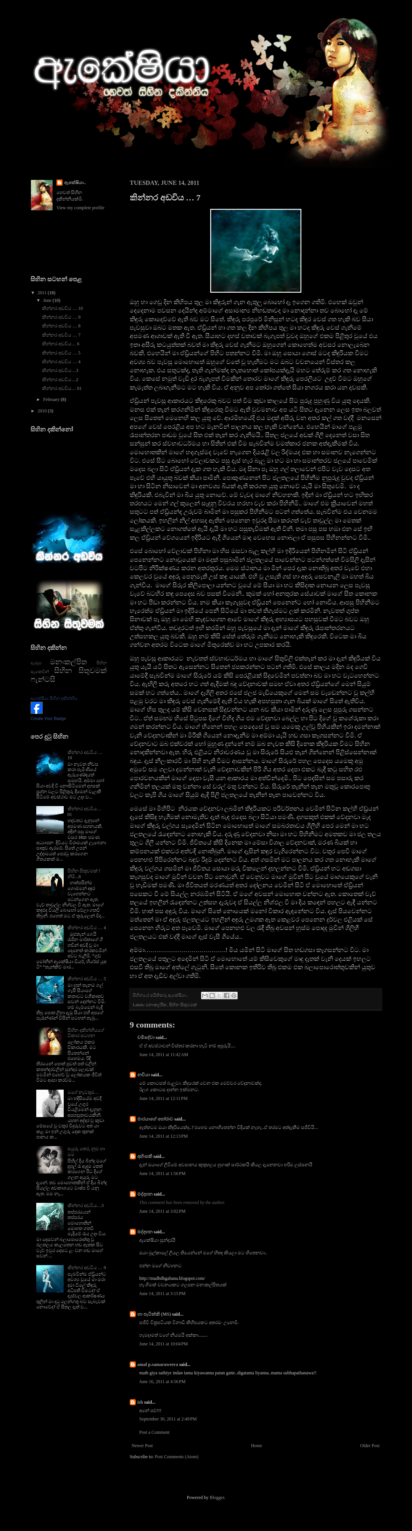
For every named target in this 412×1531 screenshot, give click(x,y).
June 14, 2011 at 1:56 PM (162, 1173)
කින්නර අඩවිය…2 (60, 379)
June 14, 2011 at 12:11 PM (163, 1098)
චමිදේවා (145, 1037)
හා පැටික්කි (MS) (154, 1314)
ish (140, 1402)
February (52, 399)
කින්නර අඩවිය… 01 (62, 388)
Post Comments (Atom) (176, 1456)
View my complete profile (80, 207)
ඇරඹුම (36, 663)
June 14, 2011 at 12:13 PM (163, 1136)
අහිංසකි (144, 1156)
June (48, 300)
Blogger (217, 1497)
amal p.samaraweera (157, 1364)
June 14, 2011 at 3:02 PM (162, 1211)
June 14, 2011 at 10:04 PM (163, 1344)
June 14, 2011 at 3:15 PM (162, 1293)
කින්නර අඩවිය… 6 (60, 343)
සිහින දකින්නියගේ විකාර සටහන (86, 1033)
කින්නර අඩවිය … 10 (62, 308)
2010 (43, 411)
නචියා (143, 1074)
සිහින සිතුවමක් (183, 1004)
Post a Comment (154, 1432)
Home (256, 1445)
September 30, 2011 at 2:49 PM (168, 1419)
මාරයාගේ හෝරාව (155, 1119)
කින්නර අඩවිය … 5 (61, 353)
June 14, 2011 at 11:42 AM (163, 1054)
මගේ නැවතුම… (83, 1092)
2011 (43, 292)
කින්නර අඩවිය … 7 (61, 335)
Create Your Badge (48, 718)
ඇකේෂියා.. (75, 182)
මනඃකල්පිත (156, 1004)
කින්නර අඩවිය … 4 (61, 361)
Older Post (370, 1445)
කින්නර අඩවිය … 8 (61, 326)
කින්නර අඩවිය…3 (60, 370)
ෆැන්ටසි (43, 679)
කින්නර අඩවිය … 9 (61, 317)
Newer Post (142, 1445)
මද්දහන (145, 1194)
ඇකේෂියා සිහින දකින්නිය (54, 698)
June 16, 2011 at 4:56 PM (162, 1381)
